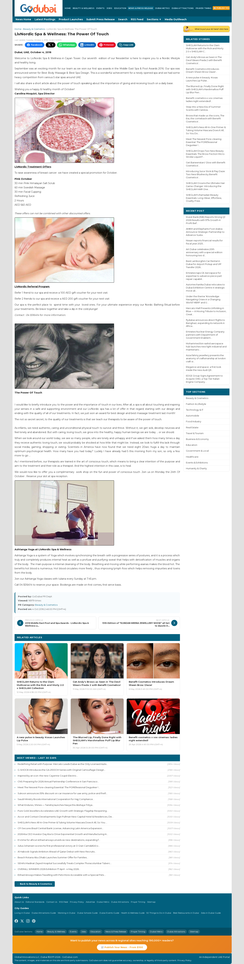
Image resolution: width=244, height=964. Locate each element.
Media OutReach (176, 19)
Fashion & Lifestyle (196, 404)
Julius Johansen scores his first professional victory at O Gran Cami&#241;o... (59, 845)
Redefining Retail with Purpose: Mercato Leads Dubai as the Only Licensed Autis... (63, 764)
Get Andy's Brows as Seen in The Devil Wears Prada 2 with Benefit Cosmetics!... (204, 60)
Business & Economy (197, 439)
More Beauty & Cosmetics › (161, 637)
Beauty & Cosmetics (34, 29)
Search (122, 19)
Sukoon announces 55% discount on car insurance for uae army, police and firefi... (63, 793)
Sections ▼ (154, 19)
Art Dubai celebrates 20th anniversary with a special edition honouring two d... (204, 252)
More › (223, 39)
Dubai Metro (162, 8)
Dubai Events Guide (109, 913)
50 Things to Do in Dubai (158, 913)
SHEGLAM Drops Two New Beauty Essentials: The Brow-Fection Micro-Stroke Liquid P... (205, 154)
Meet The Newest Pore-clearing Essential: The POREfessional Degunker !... (59, 787)
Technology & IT (194, 410)
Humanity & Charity (196, 468)
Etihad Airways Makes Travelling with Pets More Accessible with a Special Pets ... (62, 875)
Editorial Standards (35, 902)
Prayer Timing (203, 8)
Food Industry (193, 421)
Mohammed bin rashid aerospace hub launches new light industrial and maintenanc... (206, 346)
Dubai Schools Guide (87, 913)
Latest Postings (45, 19)
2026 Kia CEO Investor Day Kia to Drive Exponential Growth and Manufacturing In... (63, 834)
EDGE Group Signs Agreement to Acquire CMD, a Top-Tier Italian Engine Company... (204, 378)
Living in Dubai (22, 913)
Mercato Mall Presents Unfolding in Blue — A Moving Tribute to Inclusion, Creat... (206, 311)
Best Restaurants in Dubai (186, 913)
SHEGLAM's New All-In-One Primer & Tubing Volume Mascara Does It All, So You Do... (206, 130)
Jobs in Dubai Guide (211, 913)
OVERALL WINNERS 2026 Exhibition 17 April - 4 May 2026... (49, 869)
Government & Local (197, 451)
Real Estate (192, 427)
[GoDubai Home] (38, 8)
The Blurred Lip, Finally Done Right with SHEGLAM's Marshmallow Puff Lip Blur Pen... (205, 89)
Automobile (192, 415)
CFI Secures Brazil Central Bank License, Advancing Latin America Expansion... (60, 828)
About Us (19, 902)
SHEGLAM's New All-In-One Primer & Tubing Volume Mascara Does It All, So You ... (62, 822)
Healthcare (192, 457)
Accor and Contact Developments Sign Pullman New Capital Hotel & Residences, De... (65, 816)
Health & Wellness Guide (133, 913)
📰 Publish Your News (226, 8)
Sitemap (151, 902)
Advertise (90, 902)
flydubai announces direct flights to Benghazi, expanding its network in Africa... (205, 323)
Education (120, 8)
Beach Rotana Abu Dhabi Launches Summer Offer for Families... (53, 857)
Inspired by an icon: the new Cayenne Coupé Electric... (48, 775)
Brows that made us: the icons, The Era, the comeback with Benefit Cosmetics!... (205, 118)
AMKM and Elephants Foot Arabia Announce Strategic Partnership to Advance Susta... (205, 232)
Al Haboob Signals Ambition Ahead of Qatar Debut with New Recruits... (57, 851)
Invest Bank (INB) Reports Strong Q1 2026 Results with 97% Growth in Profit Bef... (205, 220)
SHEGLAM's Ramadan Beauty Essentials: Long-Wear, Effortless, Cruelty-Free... (204, 198)
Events (100, 8)
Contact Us (51, 902)
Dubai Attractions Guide (44, 913)
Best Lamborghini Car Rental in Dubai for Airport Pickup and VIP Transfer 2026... (203, 264)
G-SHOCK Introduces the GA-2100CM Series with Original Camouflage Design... (61, 769)
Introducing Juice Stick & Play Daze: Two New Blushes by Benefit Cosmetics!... (205, 174)
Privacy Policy (77, 902)
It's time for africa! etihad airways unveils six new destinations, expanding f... (59, 840)
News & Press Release (140, 8)
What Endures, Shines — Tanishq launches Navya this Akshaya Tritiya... (56, 805)
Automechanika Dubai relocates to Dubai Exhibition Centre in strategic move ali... (205, 287)
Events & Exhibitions (197, 462)
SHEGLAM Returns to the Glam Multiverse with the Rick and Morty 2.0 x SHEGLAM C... (204, 48)
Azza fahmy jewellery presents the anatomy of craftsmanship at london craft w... (206, 358)
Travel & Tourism (195, 433)
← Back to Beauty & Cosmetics (34, 884)
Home (68, 8)
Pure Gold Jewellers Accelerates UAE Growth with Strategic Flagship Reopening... (63, 810)
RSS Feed (137, 19)
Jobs (109, 8)
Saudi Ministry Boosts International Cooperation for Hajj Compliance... (56, 799)
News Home (23, 19)
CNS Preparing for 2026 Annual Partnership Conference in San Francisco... (58, 781)
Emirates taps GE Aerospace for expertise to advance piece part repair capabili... (204, 276)
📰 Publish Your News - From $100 (122, 947)
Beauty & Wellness (83, 8)
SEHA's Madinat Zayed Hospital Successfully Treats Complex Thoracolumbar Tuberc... (65, 863)
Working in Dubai (66, 913)
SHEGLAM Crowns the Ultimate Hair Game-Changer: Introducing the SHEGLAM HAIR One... (205, 186)
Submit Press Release (100, 19)
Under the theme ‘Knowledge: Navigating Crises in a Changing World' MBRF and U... (203, 299)
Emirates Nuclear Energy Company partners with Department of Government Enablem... (205, 334)
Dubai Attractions (183, 8)
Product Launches (71, 19)
